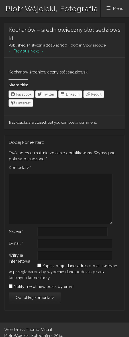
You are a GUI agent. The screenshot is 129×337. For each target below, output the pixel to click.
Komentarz (20, 167)
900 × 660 (69, 45)
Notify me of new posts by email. (44, 286)
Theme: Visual (39, 329)
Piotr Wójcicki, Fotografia (52, 9)
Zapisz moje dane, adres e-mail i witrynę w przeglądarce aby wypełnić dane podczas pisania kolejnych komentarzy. (63, 272)
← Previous (19, 51)
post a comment (82, 122)
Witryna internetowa (19, 258)
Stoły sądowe (94, 45)
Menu (118, 8)
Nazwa (16, 231)
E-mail (16, 243)
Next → (37, 51)
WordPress (14, 329)
